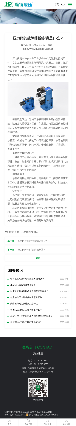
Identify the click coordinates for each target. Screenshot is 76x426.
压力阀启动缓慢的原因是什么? (32, 241)
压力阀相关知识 (29, 232)
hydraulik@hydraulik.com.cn (41, 368)
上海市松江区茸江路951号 (41, 371)
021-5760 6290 (41, 360)
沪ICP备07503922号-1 (15, 415)
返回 (38, 258)
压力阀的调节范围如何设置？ (31, 249)
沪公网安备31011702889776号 (42, 414)
